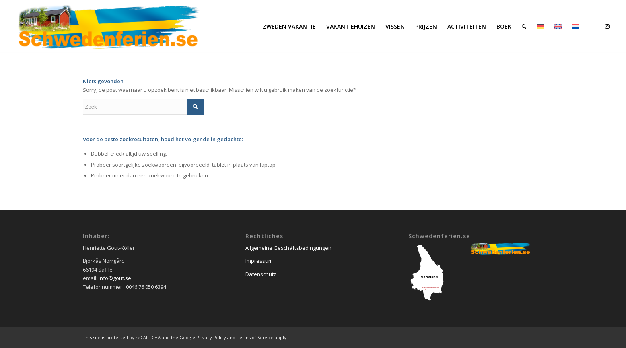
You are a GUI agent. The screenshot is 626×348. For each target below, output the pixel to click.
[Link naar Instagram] (607, 26)
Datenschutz (260, 274)
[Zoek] (524, 26)
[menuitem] (289, 26)
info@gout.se (115, 278)
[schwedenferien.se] (108, 26)
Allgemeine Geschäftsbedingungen (288, 247)
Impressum (259, 260)
